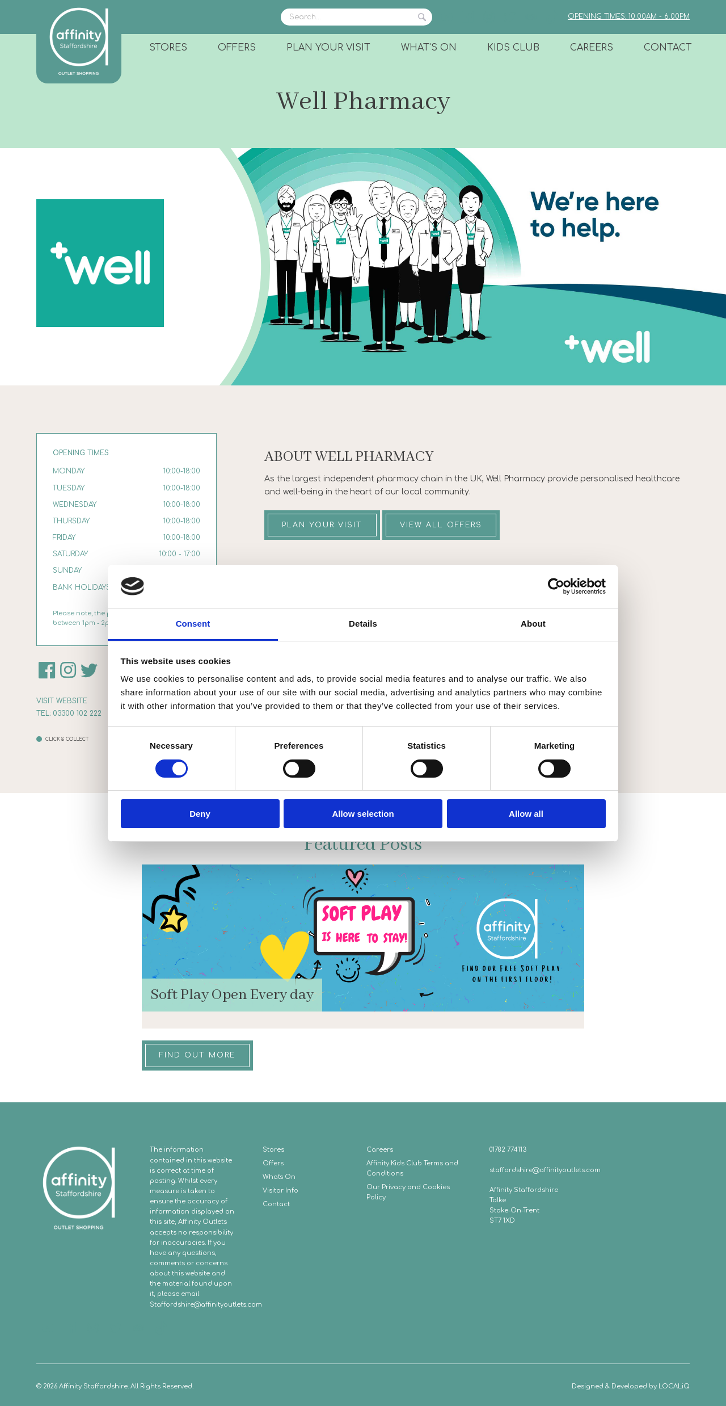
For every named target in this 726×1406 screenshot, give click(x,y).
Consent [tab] (193, 623)
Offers (237, 48)
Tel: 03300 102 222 (69, 713)
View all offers (441, 525)
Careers (591, 48)
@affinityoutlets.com (228, 1304)
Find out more (197, 1055)
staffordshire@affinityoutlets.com (545, 1170)
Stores (168, 48)
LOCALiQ (674, 1386)
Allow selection (363, 814)
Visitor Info (280, 1190)
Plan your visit (322, 525)
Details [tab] (363, 623)
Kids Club (513, 48)
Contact (668, 48)
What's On (429, 48)
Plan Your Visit (328, 48)
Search (422, 17)
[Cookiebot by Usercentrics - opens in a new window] (556, 586)
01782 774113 (507, 1149)
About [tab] (533, 623)
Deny (199, 814)
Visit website (61, 701)
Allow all (526, 814)
